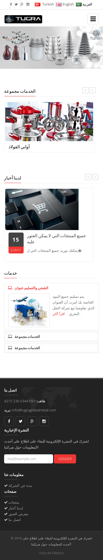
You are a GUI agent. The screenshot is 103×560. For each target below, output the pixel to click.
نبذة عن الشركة (20, 485)
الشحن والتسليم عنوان (28, 288)
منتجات (14, 502)
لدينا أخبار (16, 508)
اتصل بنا (15, 519)
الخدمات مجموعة (24, 336)
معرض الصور (18, 513)
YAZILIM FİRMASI (51, 553)
